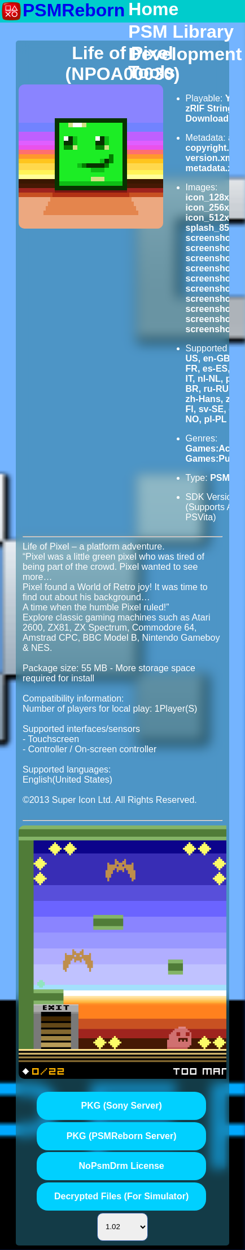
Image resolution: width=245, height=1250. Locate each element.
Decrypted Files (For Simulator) (121, 1196)
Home (153, 9)
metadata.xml (214, 168)
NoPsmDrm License (121, 1166)
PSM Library (181, 32)
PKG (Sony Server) (121, 1105)
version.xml (211, 158)
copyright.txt (213, 148)
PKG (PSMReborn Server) (122, 1136)
